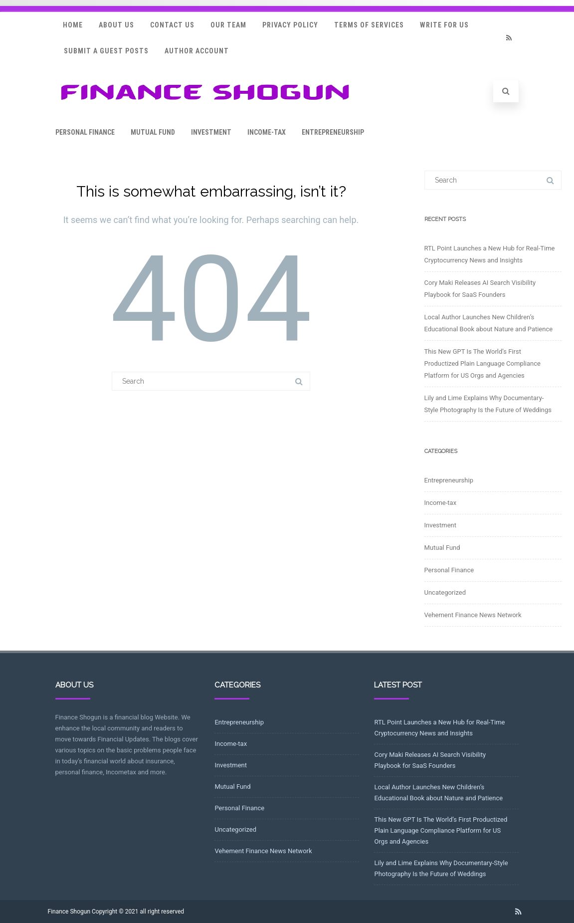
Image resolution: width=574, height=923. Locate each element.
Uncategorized (445, 592)
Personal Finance (85, 132)
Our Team (228, 25)
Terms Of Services (369, 25)
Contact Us (172, 25)
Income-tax (266, 132)
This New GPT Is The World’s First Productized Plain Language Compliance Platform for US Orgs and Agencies (482, 363)
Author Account (197, 51)
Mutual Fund (153, 132)
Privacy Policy (290, 25)
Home (73, 25)
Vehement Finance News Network (473, 615)
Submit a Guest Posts (106, 51)
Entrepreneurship (333, 132)
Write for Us (444, 25)
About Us (116, 25)
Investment (211, 132)
